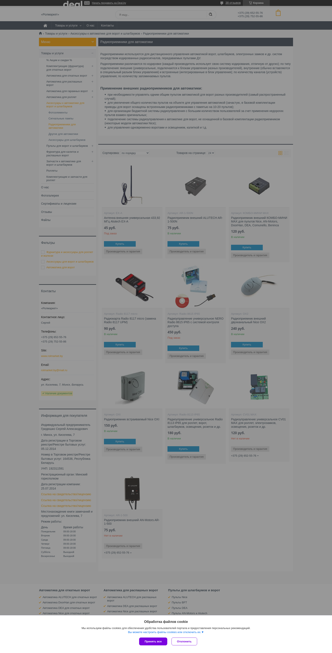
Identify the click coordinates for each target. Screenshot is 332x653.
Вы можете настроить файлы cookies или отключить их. (164, 632)
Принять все (153, 641)
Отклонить (184, 641)
